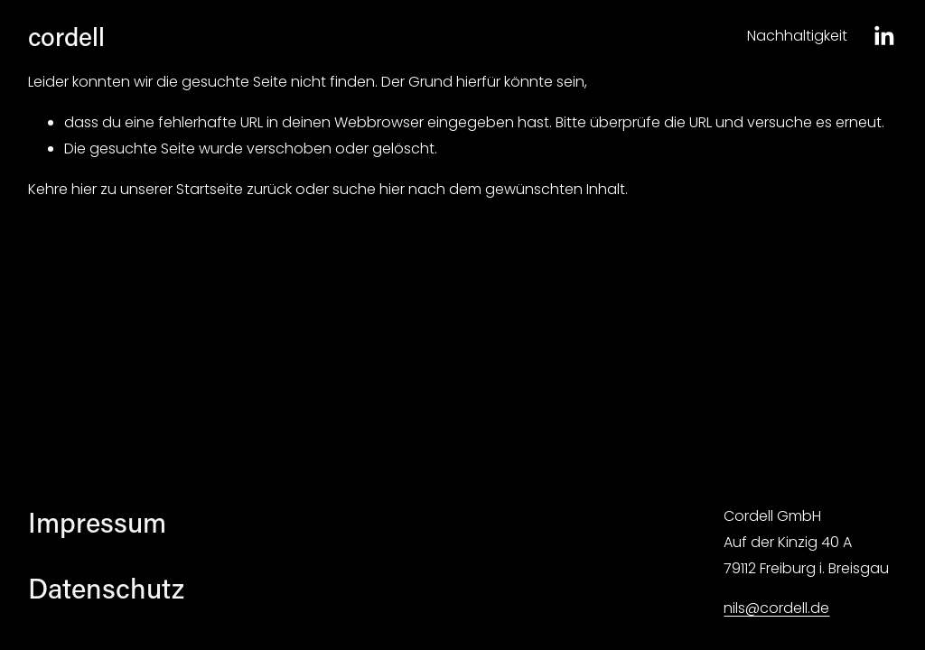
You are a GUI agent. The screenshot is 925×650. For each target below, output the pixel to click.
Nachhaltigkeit (797, 35)
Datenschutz (106, 588)
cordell (66, 35)
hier (84, 189)
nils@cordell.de (776, 608)
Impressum (97, 522)
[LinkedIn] (883, 36)
